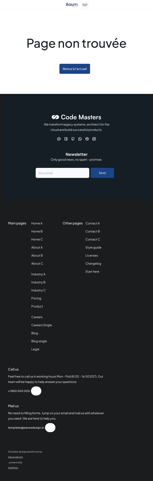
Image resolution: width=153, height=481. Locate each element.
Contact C (92, 239)
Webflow (13, 467)
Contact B (92, 231)
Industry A (38, 274)
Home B (37, 231)
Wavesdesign (15, 456)
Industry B (38, 282)
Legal (35, 349)
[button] (85, 5)
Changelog (93, 263)
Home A (37, 223)
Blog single (39, 341)
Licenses (91, 255)
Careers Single (41, 325)
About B (37, 255)
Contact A (92, 223)
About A (37, 247)
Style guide (93, 247)
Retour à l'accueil (75, 69)
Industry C (38, 290)
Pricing (36, 298)
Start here (92, 271)
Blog (34, 333)
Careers (37, 317)
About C (37, 263)
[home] (72, 5)
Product (37, 306)
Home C (37, 239)
